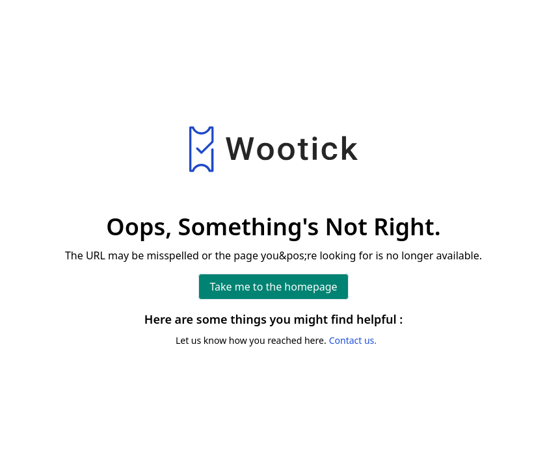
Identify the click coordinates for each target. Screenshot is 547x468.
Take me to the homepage (273, 287)
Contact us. (353, 340)
